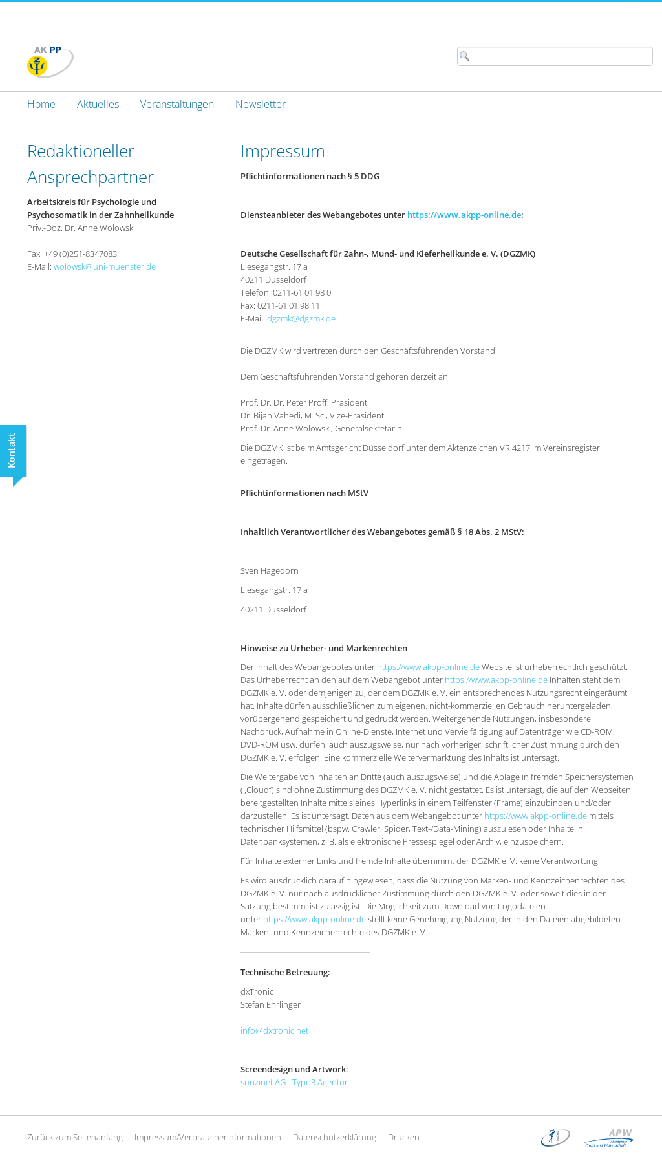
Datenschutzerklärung (334, 1137)
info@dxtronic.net (274, 1030)
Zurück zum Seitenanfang (75, 1137)
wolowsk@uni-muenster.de (105, 266)
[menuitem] (41, 104)
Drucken (404, 1137)
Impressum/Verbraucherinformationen (207, 1137)
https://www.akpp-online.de (464, 215)
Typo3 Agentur (320, 1082)
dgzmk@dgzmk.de (301, 318)
